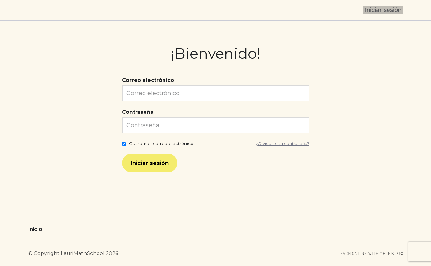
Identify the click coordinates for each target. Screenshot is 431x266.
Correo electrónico (148, 80)
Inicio (35, 229)
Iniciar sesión (384, 10)
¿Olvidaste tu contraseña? (281, 143)
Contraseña (138, 112)
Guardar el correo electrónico (161, 143)
